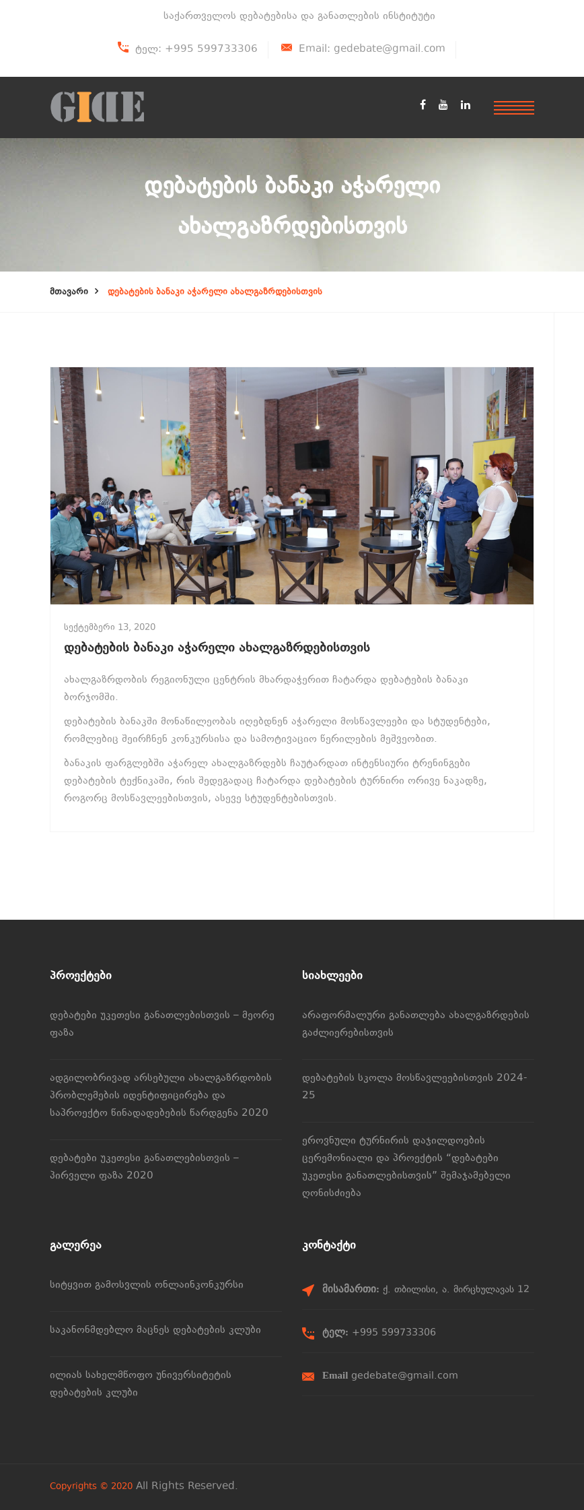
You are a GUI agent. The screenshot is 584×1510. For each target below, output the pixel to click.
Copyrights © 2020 (91, 1487)
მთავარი (69, 292)
